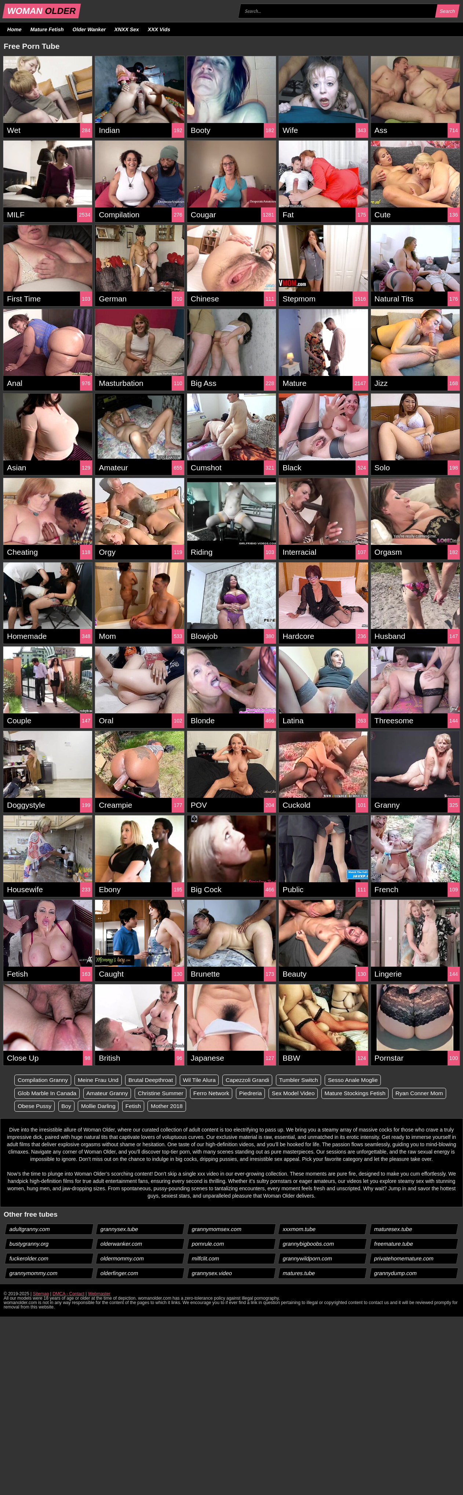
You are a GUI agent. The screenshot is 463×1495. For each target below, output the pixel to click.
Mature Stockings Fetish (366, 1093)
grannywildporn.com (307, 1259)
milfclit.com (205, 1259)
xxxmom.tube (299, 1229)
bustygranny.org (29, 1244)
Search (447, 11)
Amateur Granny (110, 1093)
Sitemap (41, 1294)
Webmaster (99, 1294)
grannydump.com (395, 1273)
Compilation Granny (44, 1080)
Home (14, 29)
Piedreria (258, 1093)
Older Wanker (89, 29)
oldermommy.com (122, 1259)
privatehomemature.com (403, 1259)
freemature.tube (393, 1244)
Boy (128, 1106)
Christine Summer (165, 1093)
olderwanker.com (121, 1244)
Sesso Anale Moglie (364, 1080)
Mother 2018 (231, 1106)
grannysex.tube (119, 1229)
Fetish (197, 1106)
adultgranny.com (30, 1229)
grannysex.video (211, 1273)
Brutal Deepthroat (155, 1080)
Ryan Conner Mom (42, 1106)
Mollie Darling (160, 1106)
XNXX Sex (127, 29)
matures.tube (299, 1273)
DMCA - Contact (68, 1294)
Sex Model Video (302, 1093)
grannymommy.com (33, 1273)
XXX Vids (159, 29)
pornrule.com (208, 1244)
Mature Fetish (47, 29)
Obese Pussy (94, 1106)
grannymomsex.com (216, 1229)
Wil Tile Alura (205, 1080)
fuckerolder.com (29, 1259)
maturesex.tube (392, 1229)
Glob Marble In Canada (48, 1093)
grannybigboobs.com (308, 1244)
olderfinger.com (119, 1273)
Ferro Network (217, 1093)
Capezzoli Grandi (255, 1080)
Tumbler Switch (308, 1080)
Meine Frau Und (101, 1080)
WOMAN (42, 11)
